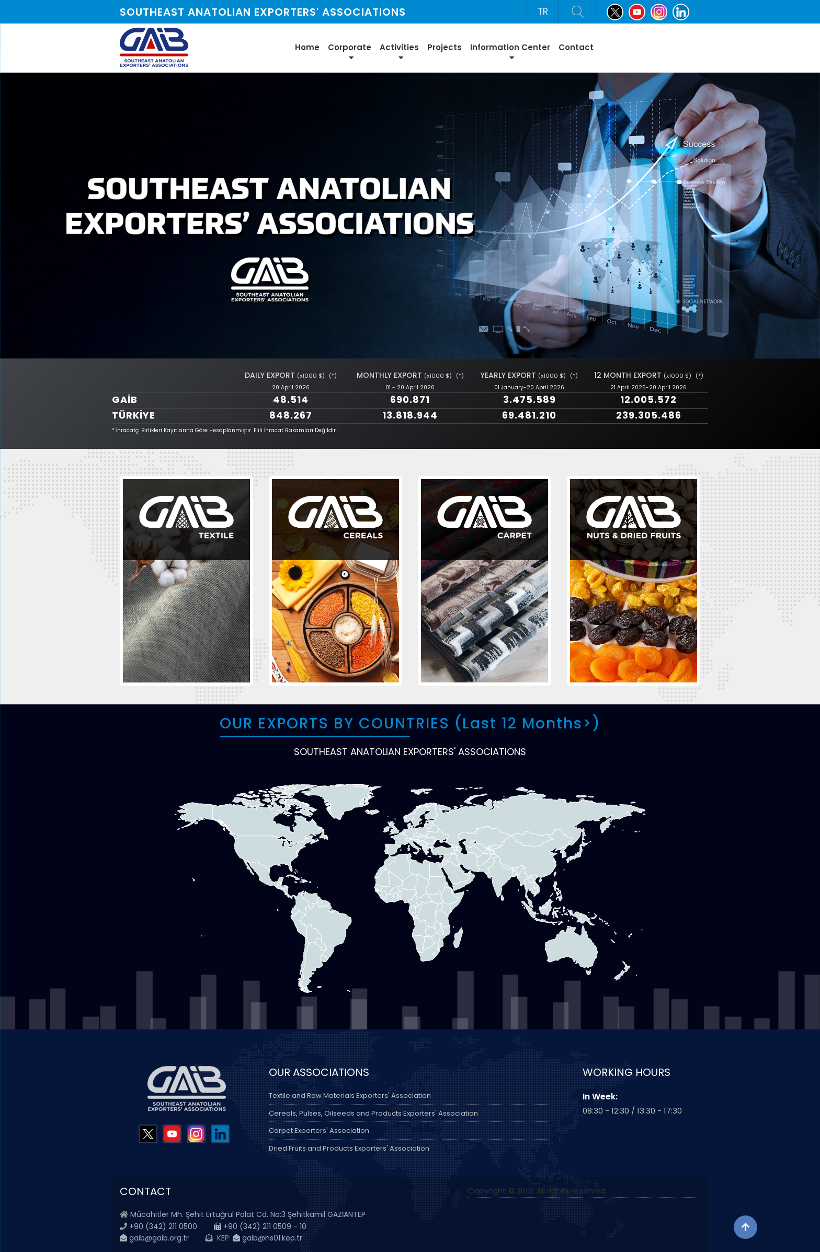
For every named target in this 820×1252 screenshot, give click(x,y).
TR (543, 11)
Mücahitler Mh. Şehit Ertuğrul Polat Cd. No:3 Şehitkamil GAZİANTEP (248, 1214)
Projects (444, 47)
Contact (576, 47)
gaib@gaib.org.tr (154, 1238)
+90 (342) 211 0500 (163, 1226)
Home (307, 47)
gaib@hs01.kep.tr (267, 1238)
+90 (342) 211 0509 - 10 (260, 1226)
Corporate (349, 52)
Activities (399, 52)
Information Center (510, 52)
